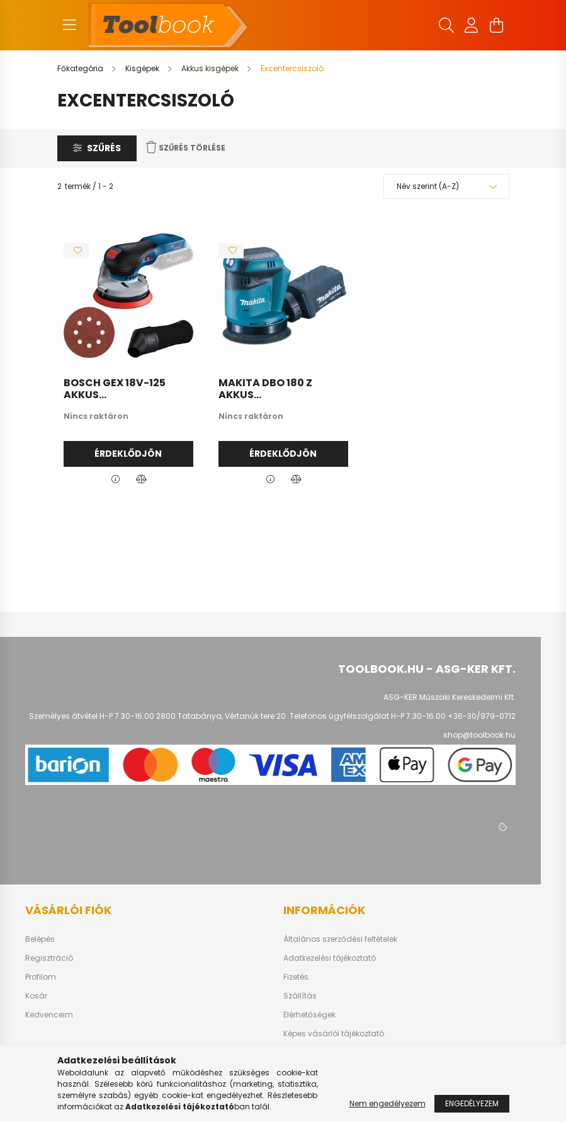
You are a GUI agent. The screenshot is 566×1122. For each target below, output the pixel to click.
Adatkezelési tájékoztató (329, 958)
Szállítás (300, 996)
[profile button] (471, 25)
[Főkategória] (81, 68)
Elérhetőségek (309, 1014)
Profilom (40, 977)
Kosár (36, 996)
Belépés (40, 939)
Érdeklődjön (128, 453)
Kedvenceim (49, 1014)
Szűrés (104, 148)
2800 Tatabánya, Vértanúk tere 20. (222, 716)
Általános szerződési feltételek (340, 939)
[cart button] (496, 25)
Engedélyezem (472, 1103)
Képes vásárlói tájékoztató (333, 1033)
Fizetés (295, 977)
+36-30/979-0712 (482, 716)
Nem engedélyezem (387, 1103)
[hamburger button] (69, 25)
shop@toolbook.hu (479, 735)
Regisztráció (49, 958)
